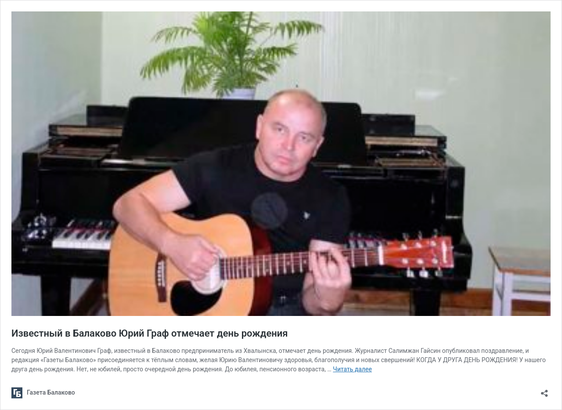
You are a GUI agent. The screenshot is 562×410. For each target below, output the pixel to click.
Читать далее (352, 369)
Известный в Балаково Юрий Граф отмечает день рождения (149, 333)
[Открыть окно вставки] (544, 390)
